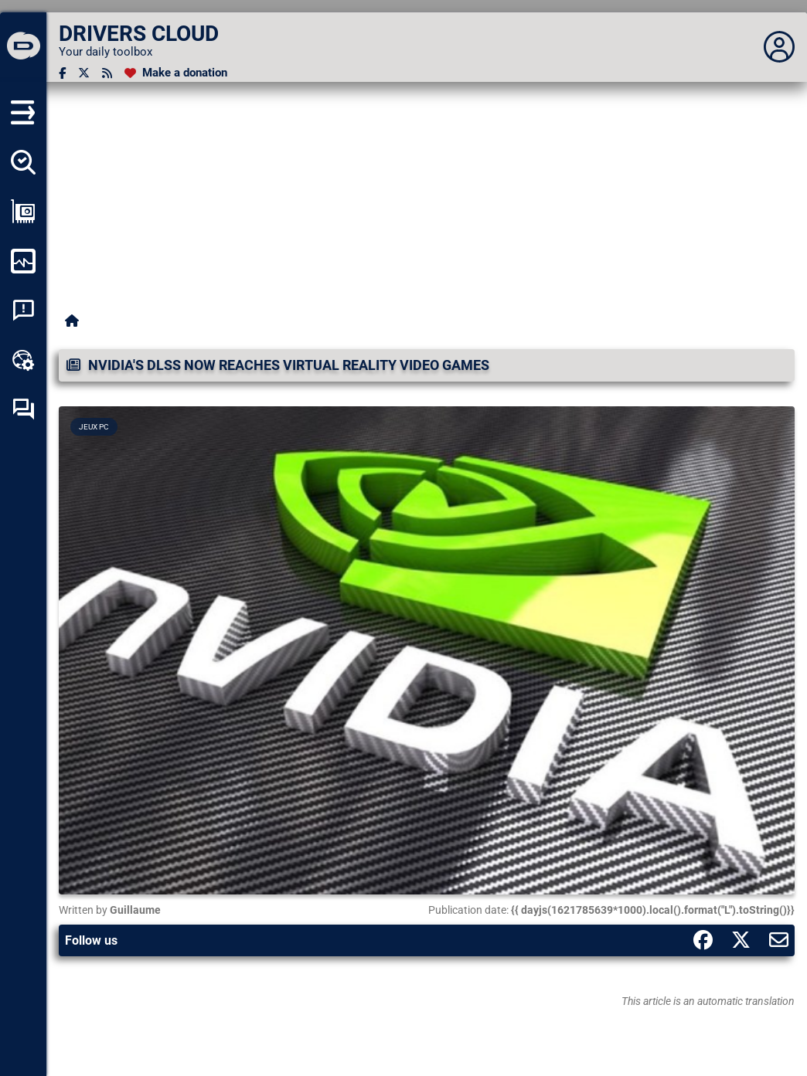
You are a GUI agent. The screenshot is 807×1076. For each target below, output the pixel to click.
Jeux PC (94, 427)
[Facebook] (62, 73)
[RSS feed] (107, 73)
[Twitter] (84, 73)
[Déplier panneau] (779, 47)
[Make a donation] (175, 73)
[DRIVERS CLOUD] (23, 47)
